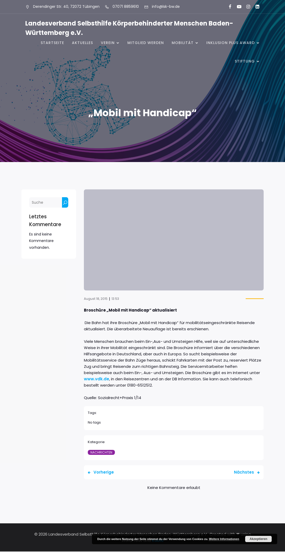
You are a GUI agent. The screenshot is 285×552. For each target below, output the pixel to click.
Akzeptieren (258, 539)
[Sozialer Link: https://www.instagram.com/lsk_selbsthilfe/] (246, 7)
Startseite (52, 43)
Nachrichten (101, 453)
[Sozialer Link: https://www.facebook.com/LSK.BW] (227, 7)
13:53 (115, 299)
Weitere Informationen (224, 539)
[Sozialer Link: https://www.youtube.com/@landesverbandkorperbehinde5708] (236, 7)
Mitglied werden (145, 43)
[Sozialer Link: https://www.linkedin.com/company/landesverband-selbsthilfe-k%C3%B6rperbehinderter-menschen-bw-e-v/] (255, 7)
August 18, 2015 (96, 299)
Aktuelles (82, 43)
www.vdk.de (96, 379)
